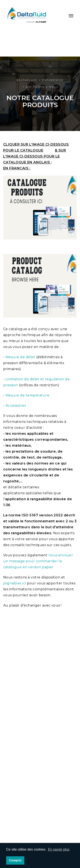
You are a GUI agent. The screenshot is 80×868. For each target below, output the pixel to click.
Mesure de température (27, 395)
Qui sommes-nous (42, 86)
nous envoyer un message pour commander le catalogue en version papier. (38, 561)
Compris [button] (15, 860)
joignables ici (14, 583)
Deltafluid (26, 80)
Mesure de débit (20, 357)
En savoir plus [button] (59, 849)
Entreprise (53, 80)
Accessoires (16, 405)
